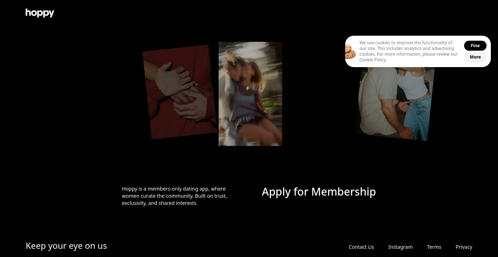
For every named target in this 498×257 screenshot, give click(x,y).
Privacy (464, 246)
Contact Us (361, 246)
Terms (434, 246)
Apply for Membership (319, 191)
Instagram (400, 246)
